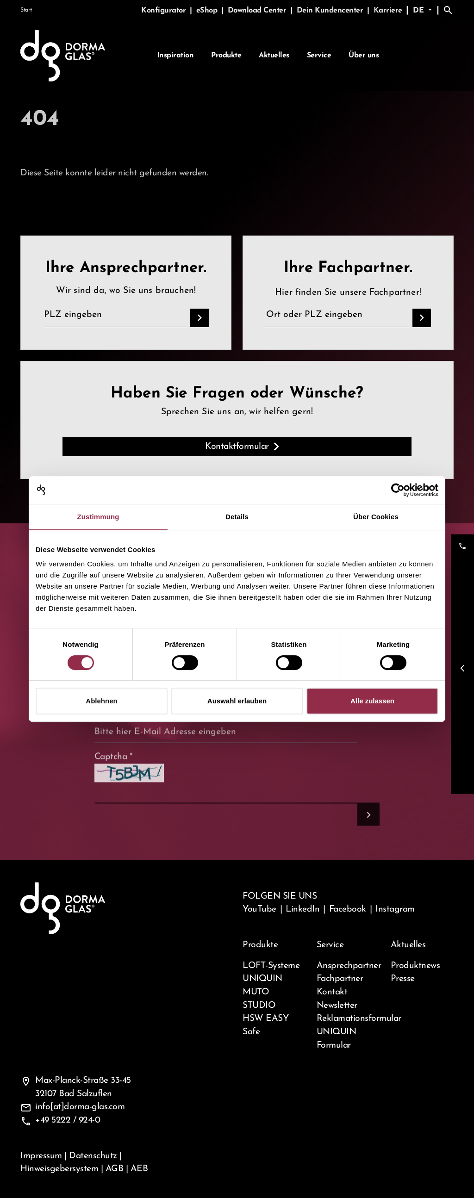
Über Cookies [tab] (376, 517)
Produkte (226, 56)
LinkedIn (302, 909)
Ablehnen (101, 701)
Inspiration (175, 56)
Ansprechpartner (348, 965)
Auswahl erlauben (237, 701)
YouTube (259, 909)
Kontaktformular (237, 446)
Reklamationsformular (348, 1018)
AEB (139, 1168)
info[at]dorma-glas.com (80, 1106)
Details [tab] (237, 517)
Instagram (395, 909)
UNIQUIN (262, 978)
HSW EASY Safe (265, 1025)
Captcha (113, 776)
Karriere (388, 10)
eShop (207, 10)
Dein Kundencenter (331, 10)
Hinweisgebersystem (59, 1168)
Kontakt (332, 992)
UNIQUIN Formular (336, 1038)
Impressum (41, 1156)
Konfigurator (164, 10)
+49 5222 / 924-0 (67, 1120)
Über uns (364, 56)
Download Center (258, 10)
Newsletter (337, 1005)
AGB (115, 1168)
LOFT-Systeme (271, 965)
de (419, 10)
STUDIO (259, 1005)
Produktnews (415, 965)
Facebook (347, 909)
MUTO (256, 992)
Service (319, 56)
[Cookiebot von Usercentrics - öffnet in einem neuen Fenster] (397, 490)
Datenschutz (93, 1156)
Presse (403, 978)
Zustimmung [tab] (98, 517)
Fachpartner (340, 978)
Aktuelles (274, 56)
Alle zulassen (372, 701)
